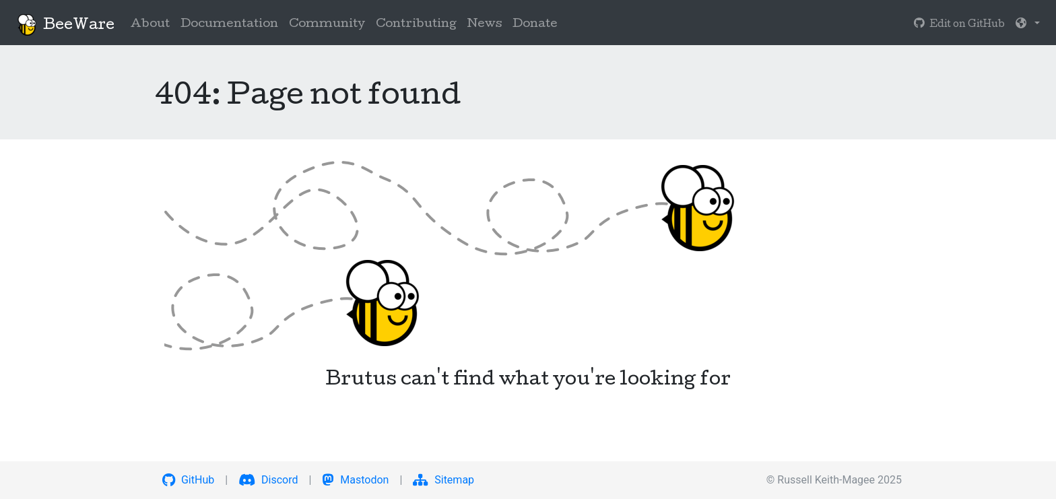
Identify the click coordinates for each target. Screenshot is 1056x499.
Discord (268, 479)
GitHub (188, 479)
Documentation (229, 24)
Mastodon (355, 479)
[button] (1027, 24)
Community (327, 24)
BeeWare (65, 25)
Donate (535, 24)
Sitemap (443, 479)
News (484, 24)
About (150, 24)
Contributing (416, 24)
